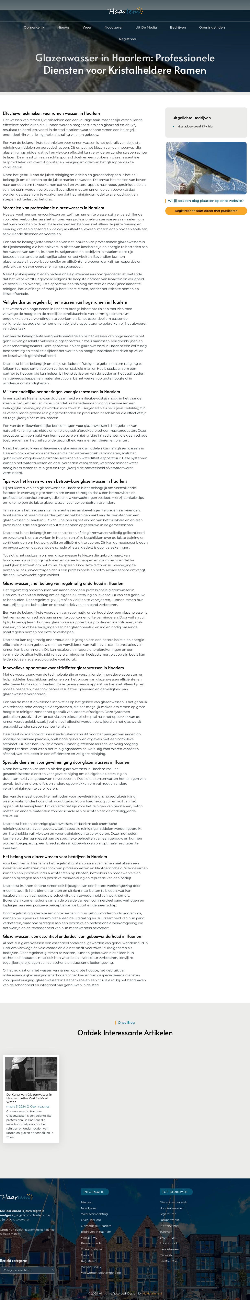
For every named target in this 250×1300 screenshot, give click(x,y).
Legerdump (168, 1214)
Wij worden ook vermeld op (101, 1273)
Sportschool (168, 1243)
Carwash (166, 1255)
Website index (91, 1267)
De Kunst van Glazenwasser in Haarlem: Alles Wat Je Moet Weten (29, 1098)
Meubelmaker (169, 1249)
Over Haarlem (91, 1220)
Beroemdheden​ (92, 1243)
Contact (86, 1255)
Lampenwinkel (170, 1220)
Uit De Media (146, 27)
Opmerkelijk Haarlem (96, 1226)
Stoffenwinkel (169, 1226)
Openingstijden (212, 27)
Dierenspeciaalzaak (173, 1202)
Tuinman (166, 1232)
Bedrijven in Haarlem (96, 1232)
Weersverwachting (94, 1214)
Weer (87, 27)
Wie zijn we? (90, 1237)
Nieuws (63, 27)
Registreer (128, 39)
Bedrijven (178, 27)
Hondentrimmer (171, 1208)
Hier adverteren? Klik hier (196, 126)
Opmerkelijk (34, 27)
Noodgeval (114, 27)
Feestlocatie (168, 1261)
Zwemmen (167, 1237)
